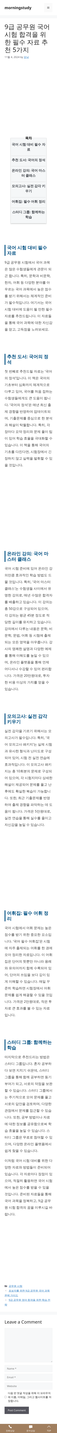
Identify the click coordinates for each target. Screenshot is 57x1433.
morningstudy (18, 7)
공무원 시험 (15, 1286)
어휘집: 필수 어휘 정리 (28, 201)
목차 (28, 138)
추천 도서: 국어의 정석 (28, 160)
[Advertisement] (28, 93)
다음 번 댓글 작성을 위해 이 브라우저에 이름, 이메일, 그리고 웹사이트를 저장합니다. (29, 1397)
